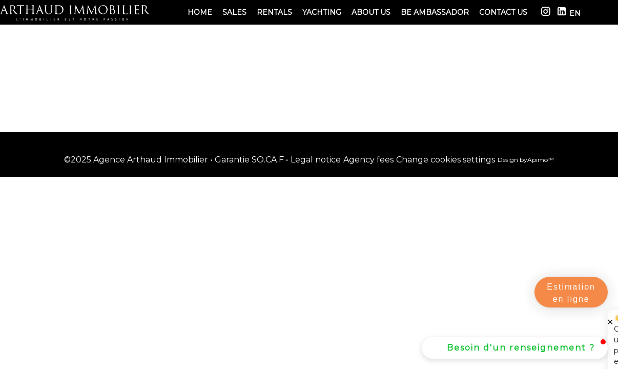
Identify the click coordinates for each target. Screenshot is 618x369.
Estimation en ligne (571, 292)
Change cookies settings (445, 160)
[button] (515, 348)
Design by (526, 159)
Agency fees (368, 160)
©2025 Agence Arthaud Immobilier (136, 160)
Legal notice (316, 160)
